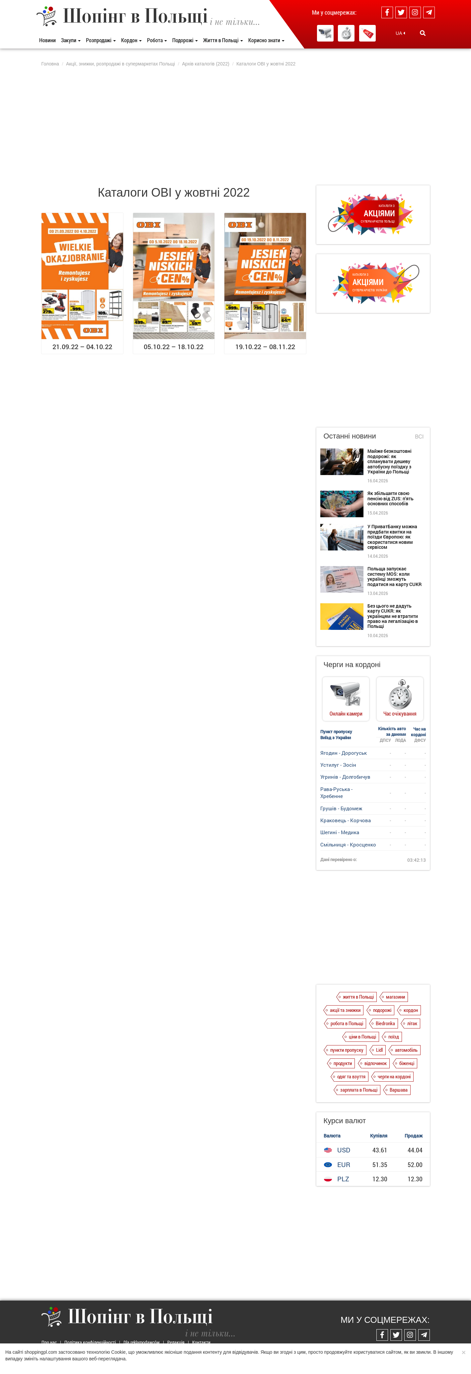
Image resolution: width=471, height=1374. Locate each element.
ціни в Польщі (362, 1036)
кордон (411, 1010)
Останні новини (350, 436)
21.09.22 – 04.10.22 (82, 346)
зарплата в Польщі (358, 1089)
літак (412, 1023)
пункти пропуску (346, 1049)
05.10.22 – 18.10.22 (173, 346)
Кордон (131, 40)
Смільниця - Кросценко (348, 844)
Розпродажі (101, 40)
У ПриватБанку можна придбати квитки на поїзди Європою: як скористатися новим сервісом (392, 536)
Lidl (379, 1049)
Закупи (71, 40)
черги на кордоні (394, 1076)
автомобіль (406, 1049)
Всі (419, 437)
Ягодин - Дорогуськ (343, 752)
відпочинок (375, 1063)
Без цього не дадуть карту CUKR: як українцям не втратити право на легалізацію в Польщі (392, 616)
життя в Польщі (358, 996)
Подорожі (185, 40)
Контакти (201, 1342)
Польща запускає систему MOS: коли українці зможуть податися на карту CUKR (394, 576)
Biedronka (385, 1023)
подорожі (382, 1010)
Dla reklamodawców (141, 1342)
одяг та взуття (351, 1076)
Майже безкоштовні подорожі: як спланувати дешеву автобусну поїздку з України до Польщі (389, 461)
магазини (395, 996)
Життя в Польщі (223, 40)
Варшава (399, 1089)
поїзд (393, 1036)
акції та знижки (345, 1010)
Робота (157, 40)
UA (400, 33)
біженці (406, 1063)
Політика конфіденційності (90, 1342)
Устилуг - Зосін (338, 764)
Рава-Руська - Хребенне (336, 792)
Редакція (176, 1342)
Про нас (49, 1342)
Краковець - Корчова (345, 820)
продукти (343, 1063)
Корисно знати (266, 40)
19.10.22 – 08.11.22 (265, 346)
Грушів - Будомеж (341, 808)
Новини (47, 40)
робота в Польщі (347, 1023)
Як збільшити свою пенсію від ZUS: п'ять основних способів (390, 498)
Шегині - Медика (339, 832)
